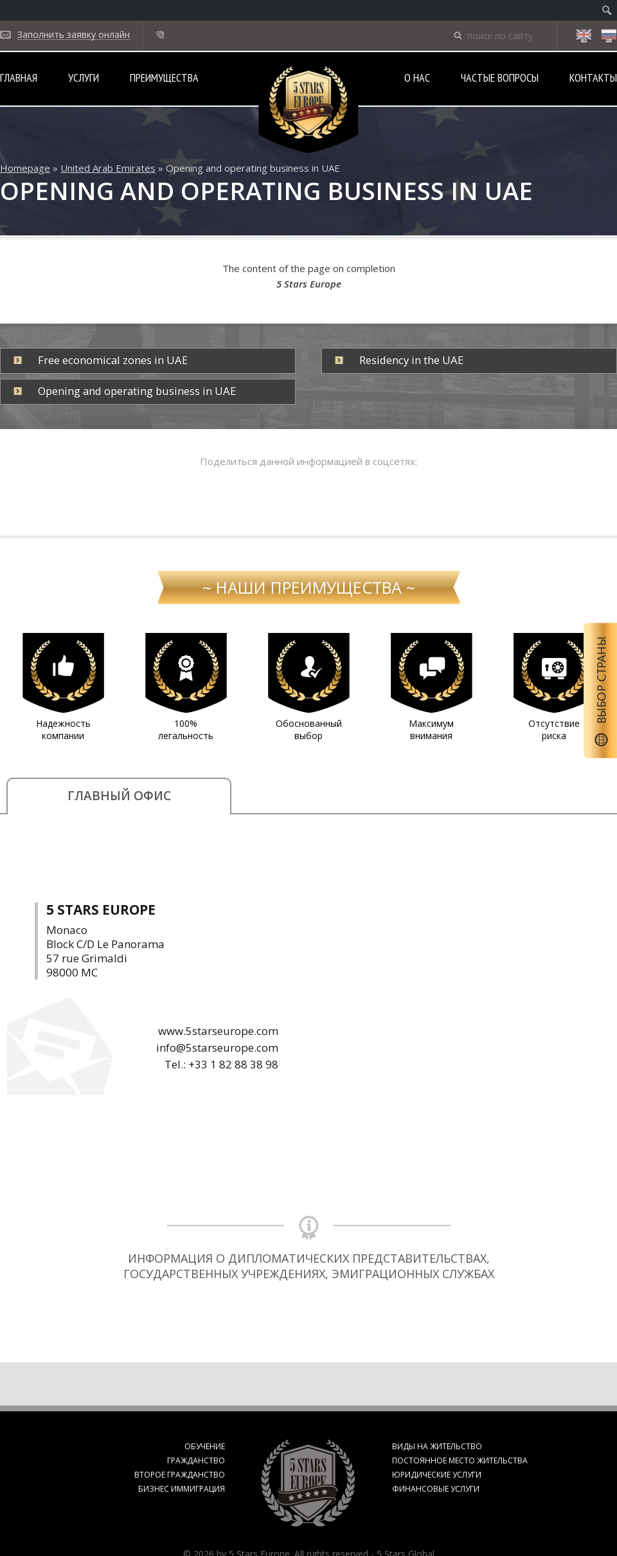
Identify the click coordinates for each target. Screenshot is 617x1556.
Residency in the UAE (411, 359)
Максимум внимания (431, 729)
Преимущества (164, 77)
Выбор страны (600, 690)
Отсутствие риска (554, 729)
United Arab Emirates (108, 167)
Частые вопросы (500, 77)
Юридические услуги (436, 1474)
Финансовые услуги (435, 1488)
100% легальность (185, 729)
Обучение (204, 1446)
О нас (417, 77)
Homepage (25, 167)
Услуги (83, 77)
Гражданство (196, 1460)
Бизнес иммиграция (181, 1488)
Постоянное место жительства (460, 1460)
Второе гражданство (179, 1474)
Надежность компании (63, 729)
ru (608, 36)
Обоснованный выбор (309, 729)
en (583, 36)
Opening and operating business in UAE (137, 390)
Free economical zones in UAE (113, 359)
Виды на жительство (437, 1446)
